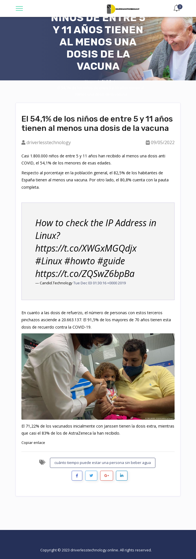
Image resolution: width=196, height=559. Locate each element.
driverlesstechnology (49, 142)
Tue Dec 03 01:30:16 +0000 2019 (99, 282)
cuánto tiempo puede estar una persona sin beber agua (102, 462)
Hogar (90, 81)
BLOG (106, 81)
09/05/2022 (163, 142)
